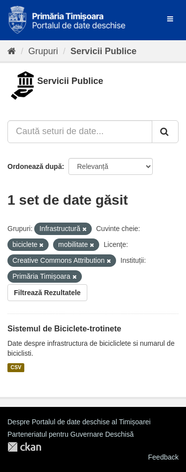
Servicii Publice (103, 51)
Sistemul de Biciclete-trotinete (64, 328)
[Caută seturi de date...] (79, 131)
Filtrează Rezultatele (47, 293)
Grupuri (43, 51)
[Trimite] (165, 131)
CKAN (24, 447)
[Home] (11, 51)
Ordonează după (34, 166)
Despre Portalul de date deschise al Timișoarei (79, 422)
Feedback (163, 457)
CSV (15, 368)
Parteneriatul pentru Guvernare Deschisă (70, 434)
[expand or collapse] (170, 19)
